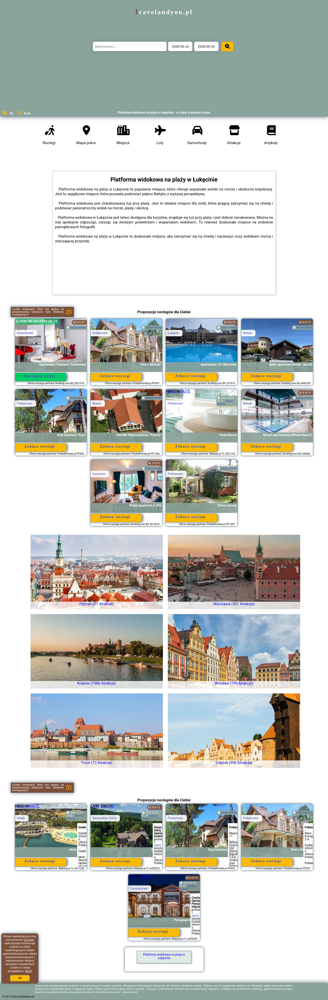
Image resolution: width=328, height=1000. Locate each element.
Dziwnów (98, 474)
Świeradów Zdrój (104, 818)
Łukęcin (173, 333)
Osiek (21, 818)
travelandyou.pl (164, 12)
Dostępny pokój (40, 376)
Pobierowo (100, 333)
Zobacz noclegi (115, 376)
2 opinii (195, 914)
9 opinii (157, 844)
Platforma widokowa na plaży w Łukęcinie (164, 956)
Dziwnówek (25, 333)
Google (29, 939)
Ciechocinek (139, 888)
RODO (28, 971)
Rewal (247, 333)
